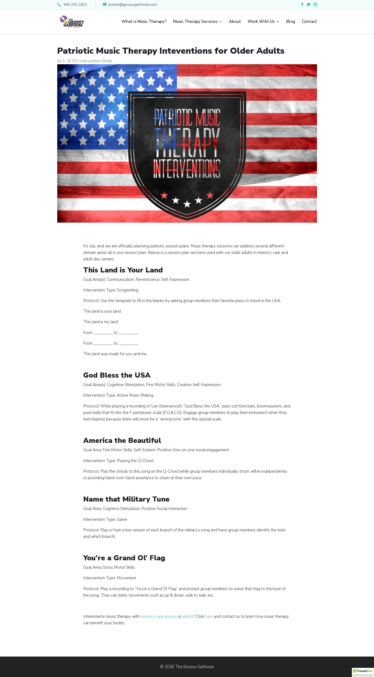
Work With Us (261, 22)
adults (187, 616)
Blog (290, 22)
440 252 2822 (75, 4)
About (235, 22)
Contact (309, 22)
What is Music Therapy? (143, 22)
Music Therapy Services (195, 22)
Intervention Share (95, 61)
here (209, 616)
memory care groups (158, 616)
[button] (363, 672)
